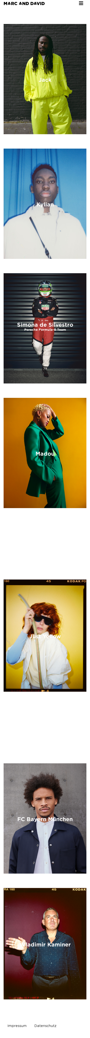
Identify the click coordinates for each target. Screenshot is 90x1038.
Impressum (17, 1026)
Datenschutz (45, 1026)
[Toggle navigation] (81, 3)
